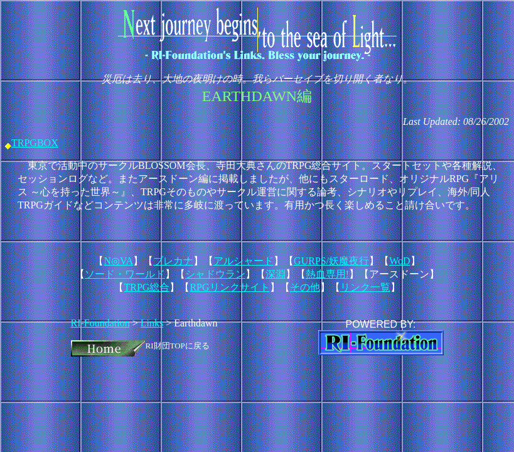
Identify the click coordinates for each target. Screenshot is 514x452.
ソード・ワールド (125, 274)
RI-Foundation (100, 323)
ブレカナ (173, 261)
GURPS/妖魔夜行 (331, 261)
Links (152, 323)
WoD (399, 261)
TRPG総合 (146, 287)
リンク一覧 (365, 287)
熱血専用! (327, 274)
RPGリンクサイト (229, 287)
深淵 (275, 274)
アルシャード (243, 261)
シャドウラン (215, 274)
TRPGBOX (34, 142)
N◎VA (118, 261)
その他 (305, 287)
